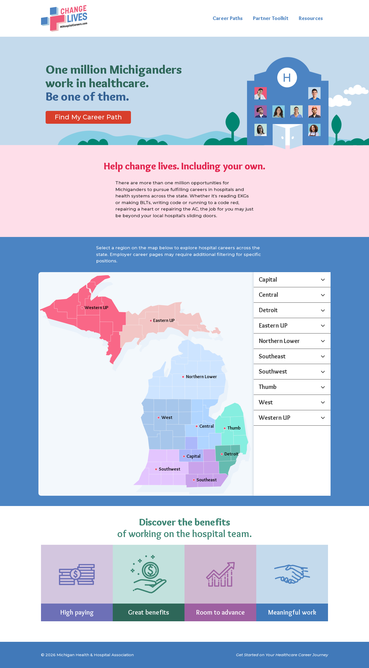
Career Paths (228, 18)
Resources (311, 18)
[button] (292, 279)
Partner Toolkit (271, 18)
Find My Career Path (88, 117)
